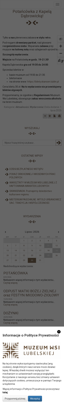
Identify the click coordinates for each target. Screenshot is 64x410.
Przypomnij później (15, 398)
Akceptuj (35, 398)
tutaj (5, 392)
